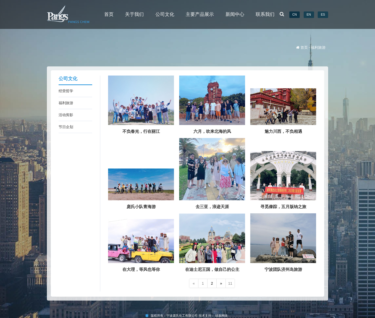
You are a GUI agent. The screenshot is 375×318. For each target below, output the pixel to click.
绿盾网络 (222, 315)
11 (230, 283)
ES (323, 14)
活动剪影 (66, 115)
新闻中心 (235, 14)
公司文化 (164, 14)
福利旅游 (66, 103)
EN (309, 14)
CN (294, 14)
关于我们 (134, 14)
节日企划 (66, 127)
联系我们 (265, 14)
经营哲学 (66, 91)
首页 (109, 14)
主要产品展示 (200, 14)
